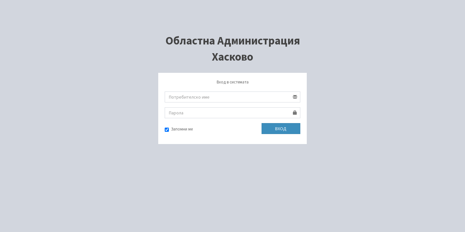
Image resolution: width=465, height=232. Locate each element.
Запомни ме (179, 129)
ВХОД (280, 128)
